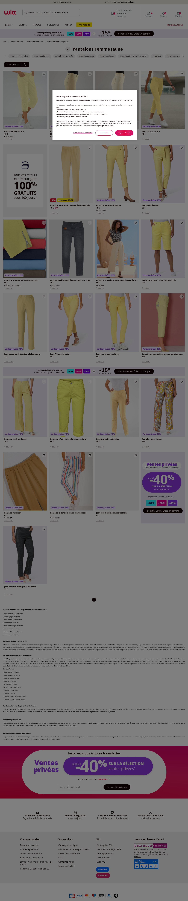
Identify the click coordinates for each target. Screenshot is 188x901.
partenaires (85, 100)
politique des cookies (105, 126)
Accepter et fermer (124, 133)
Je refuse (104, 133)
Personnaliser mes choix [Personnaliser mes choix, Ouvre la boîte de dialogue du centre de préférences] (82, 133)
